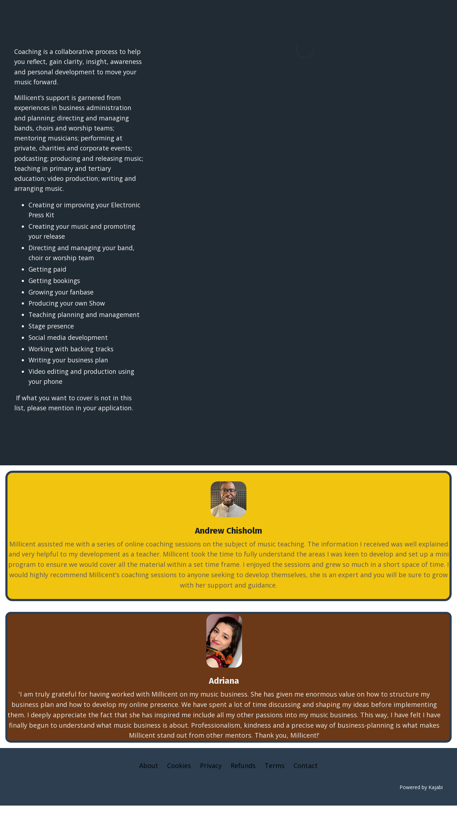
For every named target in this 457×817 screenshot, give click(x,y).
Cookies (179, 777)
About (148, 777)
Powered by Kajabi (421, 798)
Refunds (243, 777)
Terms (275, 777)
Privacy (211, 777)
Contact (305, 777)
